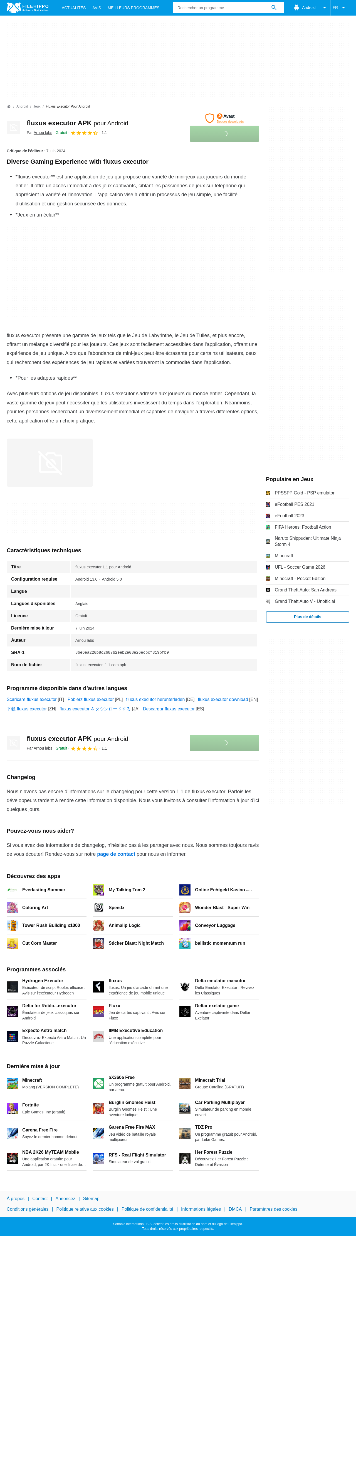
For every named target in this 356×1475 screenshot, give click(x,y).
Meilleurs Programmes (133, 8)
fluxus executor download (223, 699)
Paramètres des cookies (274, 1209)
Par (39, 132)
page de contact (116, 854)
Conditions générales (27, 1209)
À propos (15, 1198)
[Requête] (228, 7)
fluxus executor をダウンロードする (95, 709)
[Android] (22, 106)
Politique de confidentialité (147, 1209)
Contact (40, 1198)
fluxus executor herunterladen (155, 699)
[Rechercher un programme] (274, 7)
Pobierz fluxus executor (91, 699)
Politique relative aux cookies (84, 1209)
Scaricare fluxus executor (32, 699)
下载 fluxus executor (27, 709)
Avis (96, 8)
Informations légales (201, 1209)
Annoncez (65, 1198)
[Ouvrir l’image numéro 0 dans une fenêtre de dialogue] (50, 463)
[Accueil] (9, 106)
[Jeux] (36, 106)
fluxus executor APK (77, 123)
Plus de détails (307, 617)
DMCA (235, 1209)
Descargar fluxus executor (169, 709)
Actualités (74, 8)
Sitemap (91, 1198)
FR (340, 7)
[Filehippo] (27, 8)
